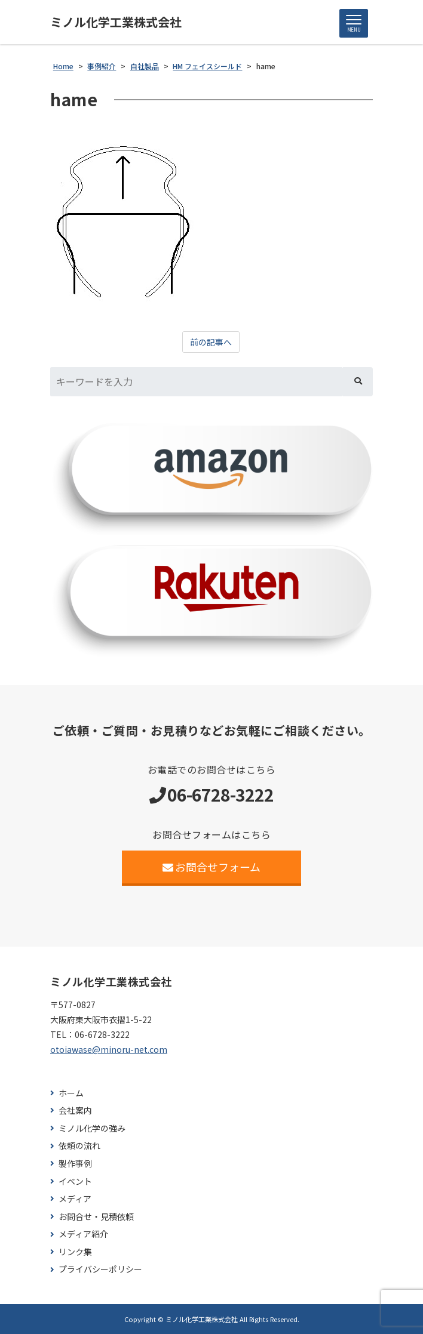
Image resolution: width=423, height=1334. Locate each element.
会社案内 (75, 1110)
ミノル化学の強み (92, 1128)
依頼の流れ (79, 1145)
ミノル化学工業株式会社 (116, 22)
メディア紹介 (83, 1234)
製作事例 (75, 1163)
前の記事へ (211, 342)
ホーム (71, 1093)
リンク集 (75, 1252)
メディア (75, 1198)
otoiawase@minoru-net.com (108, 1049)
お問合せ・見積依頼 (96, 1216)
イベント (75, 1181)
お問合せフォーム (212, 866)
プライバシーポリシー (100, 1269)
